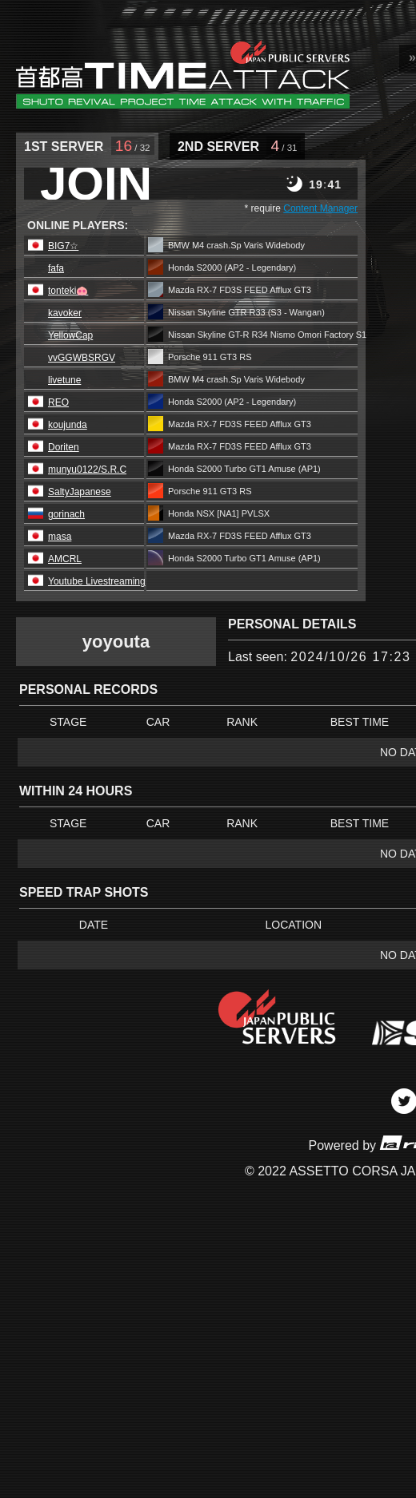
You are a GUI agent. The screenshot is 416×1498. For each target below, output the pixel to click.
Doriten (63, 447)
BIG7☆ (63, 246)
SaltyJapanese (79, 491)
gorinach (66, 514)
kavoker (65, 313)
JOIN (96, 184)
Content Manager (320, 208)
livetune (64, 380)
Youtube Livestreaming (97, 581)
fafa (56, 268)
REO (58, 402)
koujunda (67, 424)
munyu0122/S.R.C (87, 469)
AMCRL (65, 559)
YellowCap (70, 335)
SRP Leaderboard (183, 74)
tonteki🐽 (68, 290)
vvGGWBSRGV (81, 357)
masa (59, 536)
